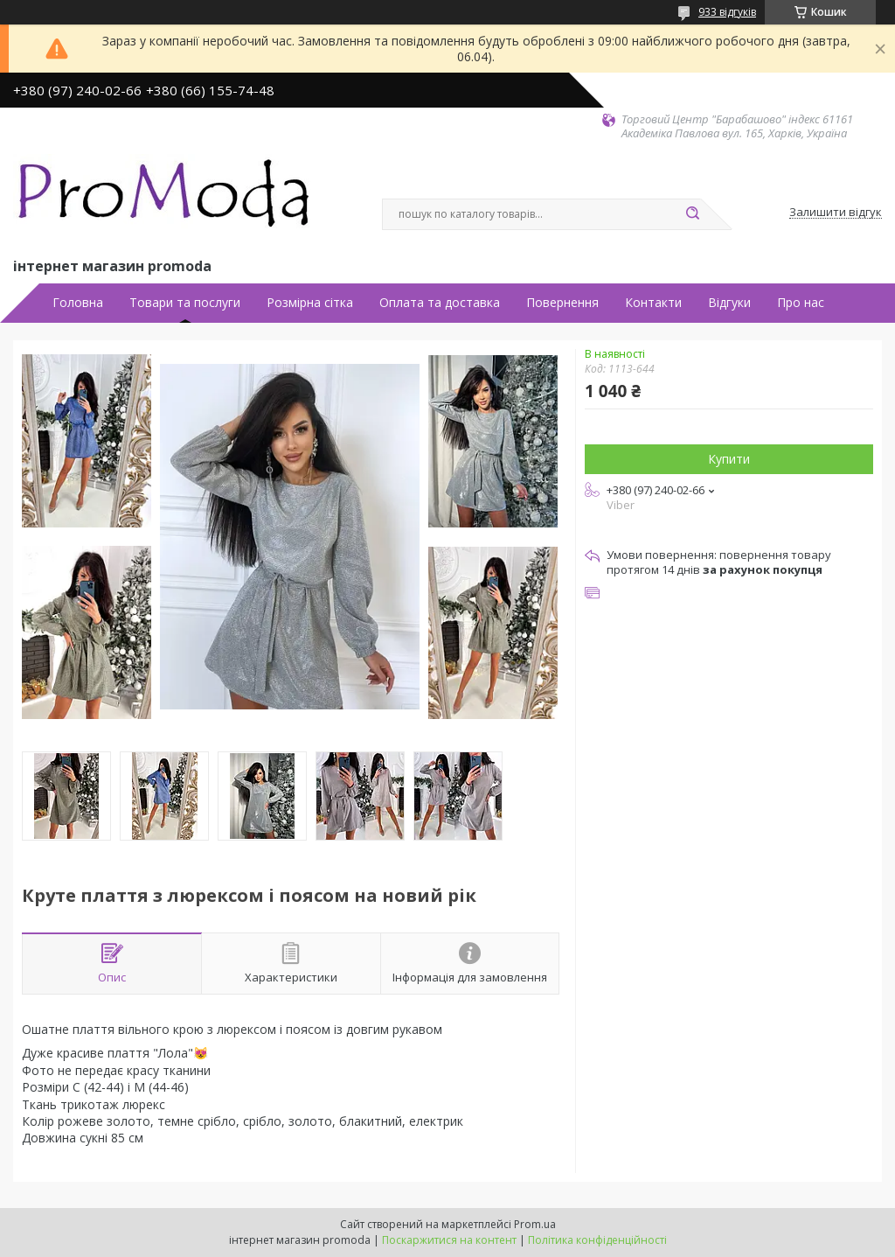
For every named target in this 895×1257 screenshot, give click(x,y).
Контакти (653, 303)
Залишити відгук (835, 212)
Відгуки (729, 303)
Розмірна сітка (310, 303)
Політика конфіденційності (597, 1240)
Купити (729, 458)
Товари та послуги (184, 303)
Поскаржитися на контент (449, 1240)
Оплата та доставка (439, 303)
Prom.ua (535, 1224)
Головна (77, 303)
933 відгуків (727, 11)
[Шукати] (692, 214)
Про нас (800, 303)
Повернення (562, 303)
